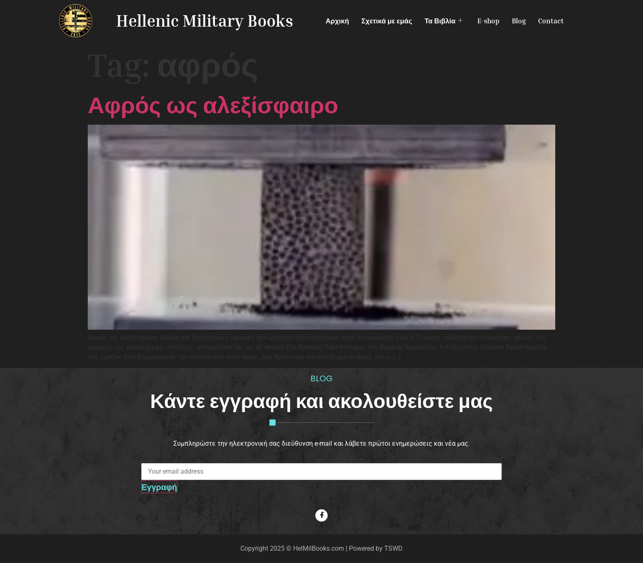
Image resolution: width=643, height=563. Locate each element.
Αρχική (337, 20)
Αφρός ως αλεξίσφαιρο (213, 104)
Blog (519, 20)
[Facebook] (321, 515)
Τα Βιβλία (443, 20)
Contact (551, 20)
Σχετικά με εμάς (386, 20)
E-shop (488, 20)
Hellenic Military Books (204, 20)
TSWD (393, 548)
